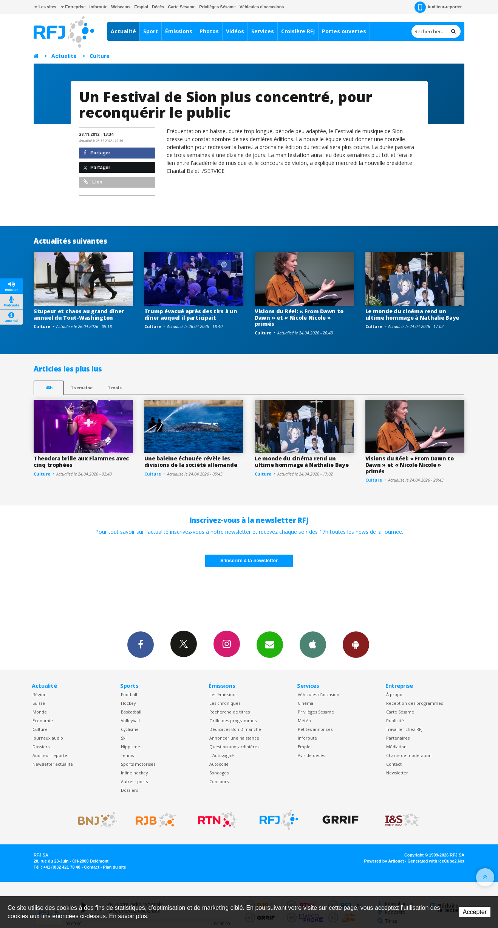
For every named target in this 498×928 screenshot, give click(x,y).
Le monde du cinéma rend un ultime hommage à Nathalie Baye (412, 314)
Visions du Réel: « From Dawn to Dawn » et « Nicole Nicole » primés (299, 318)
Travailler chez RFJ (404, 729)
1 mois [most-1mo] (115, 387)
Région (39, 694)
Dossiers (40, 746)
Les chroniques (224, 703)
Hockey (128, 703)
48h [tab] (49, 387)
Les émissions (223, 694)
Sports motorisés (138, 764)
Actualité (123, 31)
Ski (124, 737)
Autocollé (219, 764)
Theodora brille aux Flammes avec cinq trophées (81, 461)
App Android (356, 644)
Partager (97, 152)
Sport (150, 31)
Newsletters (270, 644)
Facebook (140, 644)
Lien (93, 182)
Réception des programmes (414, 703)
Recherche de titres (229, 711)
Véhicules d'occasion (318, 694)
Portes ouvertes (344, 31)
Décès (158, 7)
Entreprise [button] (73, 7)
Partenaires (398, 737)
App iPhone (313, 644)
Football (129, 694)
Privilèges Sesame (316, 711)
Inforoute (99, 7)
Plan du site (114, 867)
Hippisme (130, 746)
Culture (100, 55)
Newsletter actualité (52, 764)
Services (262, 31)
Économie (42, 720)
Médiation (396, 746)
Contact (394, 764)
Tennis (127, 755)
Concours (219, 781)
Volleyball (130, 720)
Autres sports (134, 781)
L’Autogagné (221, 755)
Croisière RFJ (298, 31)
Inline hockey (134, 772)
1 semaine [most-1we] (82, 387)
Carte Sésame (182, 7)
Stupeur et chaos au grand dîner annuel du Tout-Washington (79, 314)
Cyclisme (130, 729)
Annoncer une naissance (234, 737)
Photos (209, 31)
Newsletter (397, 772)
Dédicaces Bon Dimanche (235, 729)
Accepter (475, 912)
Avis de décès (311, 755)
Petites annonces (315, 729)
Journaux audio (47, 737)
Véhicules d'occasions (262, 7)
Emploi (141, 7)
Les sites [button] (45, 7)
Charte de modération (408, 755)
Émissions (178, 31)
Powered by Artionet (384, 861)
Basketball (131, 711)
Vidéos (235, 31)
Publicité (395, 720)
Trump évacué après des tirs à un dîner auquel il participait (190, 314)
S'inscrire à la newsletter (249, 560)
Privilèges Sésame (217, 7)
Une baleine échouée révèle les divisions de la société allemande (190, 461)
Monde (39, 711)
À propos (395, 694)
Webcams (120, 7)
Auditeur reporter (50, 755)
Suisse (38, 703)
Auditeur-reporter (438, 7)
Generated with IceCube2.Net (436, 861)
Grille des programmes (233, 720)
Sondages (219, 772)
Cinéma (305, 703)
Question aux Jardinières (234, 746)
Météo (304, 720)
